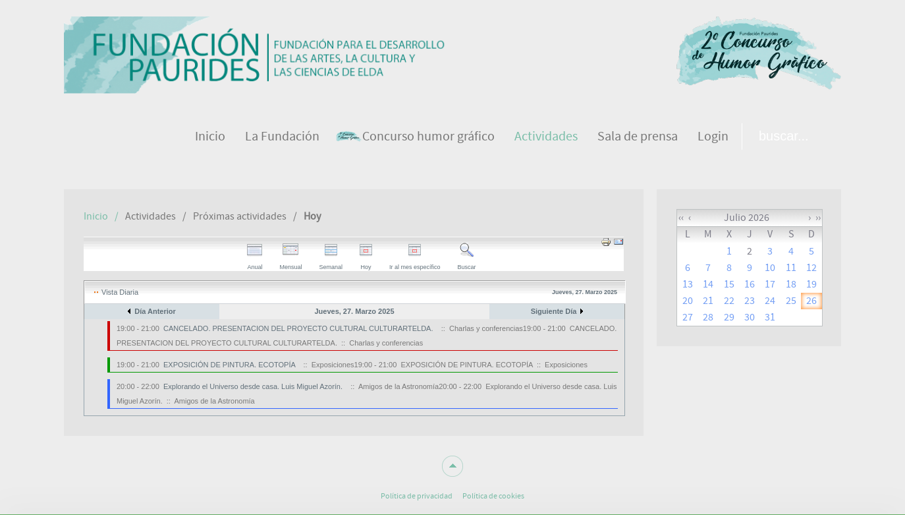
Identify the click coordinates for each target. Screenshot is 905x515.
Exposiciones (566, 365)
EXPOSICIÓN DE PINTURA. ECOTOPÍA (229, 365)
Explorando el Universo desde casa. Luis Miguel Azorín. (253, 386)
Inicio (96, 216)
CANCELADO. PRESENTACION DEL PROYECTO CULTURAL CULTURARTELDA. (298, 328)
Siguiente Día (554, 311)
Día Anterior (155, 311)
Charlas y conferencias (386, 343)
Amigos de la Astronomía (214, 401)
